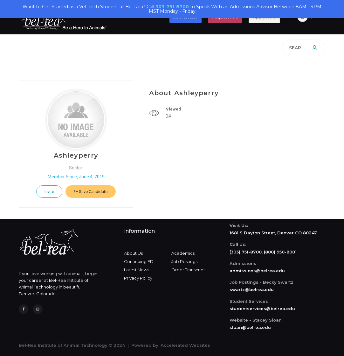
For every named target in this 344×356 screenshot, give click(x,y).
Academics (183, 253)
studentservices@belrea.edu (262, 308)
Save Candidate (90, 191)
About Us (133, 253)
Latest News (136, 269)
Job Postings (184, 261)
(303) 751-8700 (246, 251)
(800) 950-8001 (280, 251)
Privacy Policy (138, 278)
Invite (49, 191)
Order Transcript (188, 269)
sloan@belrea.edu (250, 327)
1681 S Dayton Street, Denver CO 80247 (273, 232)
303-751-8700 (172, 7)
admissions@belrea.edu (257, 270)
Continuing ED (139, 261)
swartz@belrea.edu (252, 289)
